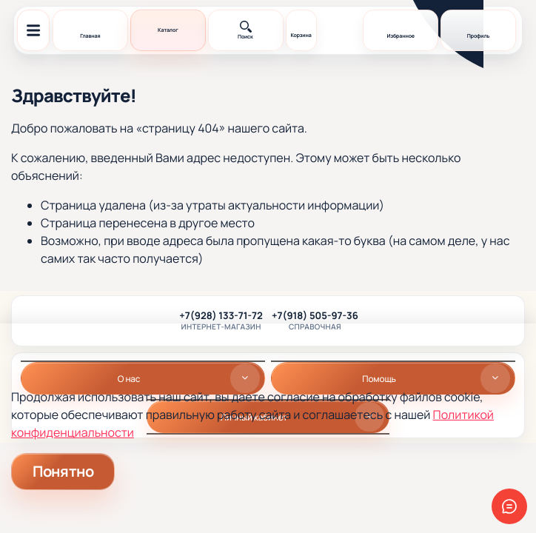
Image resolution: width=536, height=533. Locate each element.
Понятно (63, 471)
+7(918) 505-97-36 (315, 316)
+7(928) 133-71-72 (221, 316)
